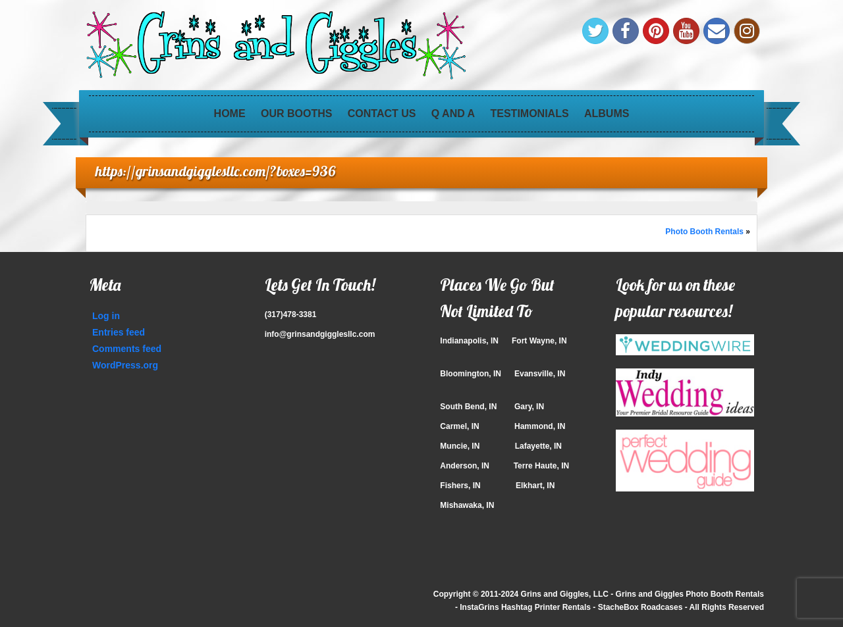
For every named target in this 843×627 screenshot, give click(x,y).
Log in (106, 316)
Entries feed (118, 332)
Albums (606, 113)
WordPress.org (125, 365)
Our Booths (296, 113)
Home (230, 113)
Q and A (453, 113)
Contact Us (382, 113)
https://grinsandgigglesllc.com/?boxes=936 (215, 171)
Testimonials (530, 113)
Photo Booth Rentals (704, 231)
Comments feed (126, 348)
